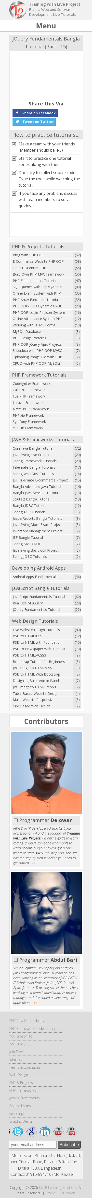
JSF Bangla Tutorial (28, 537)
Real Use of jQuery (28, 603)
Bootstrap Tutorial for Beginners (39, 661)
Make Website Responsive (33, 699)
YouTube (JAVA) (20, 1044)
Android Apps (20, 1105)
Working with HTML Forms (34, 325)
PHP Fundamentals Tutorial (34, 280)
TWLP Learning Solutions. (58, 1187)
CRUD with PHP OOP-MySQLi (36, 363)
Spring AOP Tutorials (29, 512)
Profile (50, 1193)
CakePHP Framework (30, 389)
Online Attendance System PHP (38, 318)
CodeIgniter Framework (31, 383)
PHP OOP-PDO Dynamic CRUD (38, 306)
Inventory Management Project (38, 531)
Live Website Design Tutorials (36, 629)
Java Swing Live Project (31, 454)
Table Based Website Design (35, 693)
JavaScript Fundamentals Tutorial (39, 596)
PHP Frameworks (22, 1090)
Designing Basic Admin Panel (36, 680)
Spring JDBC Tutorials (30, 556)
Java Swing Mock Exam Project (37, 524)
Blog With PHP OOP (29, 255)
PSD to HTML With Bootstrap (36, 674)
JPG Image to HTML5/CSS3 (34, 687)
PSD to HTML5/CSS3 (29, 655)
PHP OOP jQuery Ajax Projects (37, 344)
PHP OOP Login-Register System (39, 312)
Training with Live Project (54, 4)
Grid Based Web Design (31, 706)
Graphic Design (21, 1121)
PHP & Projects (21, 1082)
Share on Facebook (35, 112)
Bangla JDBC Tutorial (29, 505)
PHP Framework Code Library (32, 1028)
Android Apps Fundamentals (35, 576)
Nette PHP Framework (31, 409)
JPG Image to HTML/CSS (32, 667)
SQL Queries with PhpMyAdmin (37, 286)
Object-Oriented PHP (29, 267)
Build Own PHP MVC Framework (38, 274)
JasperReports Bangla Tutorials (37, 518)
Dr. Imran (68, 1193)
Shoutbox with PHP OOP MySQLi (39, 350)
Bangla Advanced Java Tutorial (37, 486)
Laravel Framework (28, 402)
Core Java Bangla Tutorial (33, 448)
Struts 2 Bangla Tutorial (31, 499)
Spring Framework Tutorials (35, 461)
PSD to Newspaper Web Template (40, 648)
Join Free (16, 1051)
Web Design (18, 1074)
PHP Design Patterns (29, 338)
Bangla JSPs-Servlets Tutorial (36, 492)
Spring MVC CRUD (27, 543)
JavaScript (17, 1113)
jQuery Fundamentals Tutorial (36, 609)
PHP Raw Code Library (26, 1020)
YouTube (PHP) (20, 1036)
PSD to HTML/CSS (27, 636)
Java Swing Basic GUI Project (36, 550)
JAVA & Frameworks (24, 1098)
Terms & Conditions (25, 1067)
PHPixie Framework (28, 415)
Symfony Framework (29, 421)
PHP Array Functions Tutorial (36, 299)
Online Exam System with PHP (37, 293)
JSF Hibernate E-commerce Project (40, 480)
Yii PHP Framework (28, 428)
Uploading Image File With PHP (37, 357)
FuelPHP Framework (29, 396)
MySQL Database (27, 331)
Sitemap (16, 1059)
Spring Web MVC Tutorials (33, 473)
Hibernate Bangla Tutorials (34, 467)
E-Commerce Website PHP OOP (38, 261)
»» (34, 833)
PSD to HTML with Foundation (37, 642)
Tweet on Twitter (34, 121)
